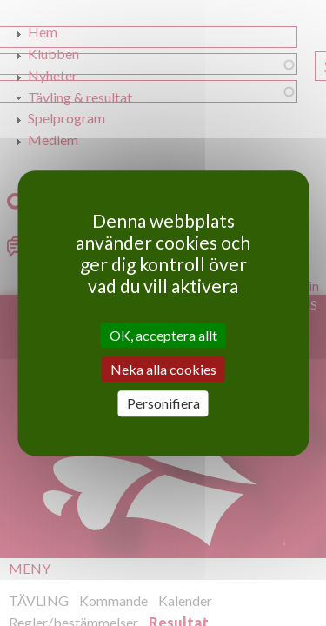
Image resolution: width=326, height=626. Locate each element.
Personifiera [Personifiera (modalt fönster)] (163, 404)
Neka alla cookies (163, 369)
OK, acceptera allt (163, 335)
